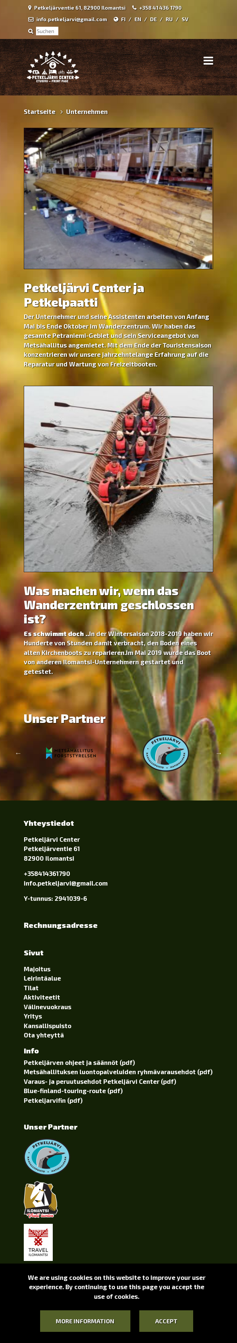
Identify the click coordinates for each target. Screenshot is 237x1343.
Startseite (40, 111)
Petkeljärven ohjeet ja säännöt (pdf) (79, 1062)
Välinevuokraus (47, 1006)
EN (137, 19)
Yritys (33, 1016)
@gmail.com (89, 883)
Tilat (31, 987)
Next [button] (219, 753)
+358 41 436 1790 (160, 7)
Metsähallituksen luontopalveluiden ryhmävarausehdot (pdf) (118, 1071)
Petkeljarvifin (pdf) (53, 1100)
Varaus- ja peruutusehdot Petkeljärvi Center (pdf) (100, 1081)
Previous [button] (18, 753)
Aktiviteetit (42, 997)
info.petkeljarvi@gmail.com (71, 19)
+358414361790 (47, 873)
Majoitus (37, 968)
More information (85, 1320)
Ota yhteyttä (44, 1035)
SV (185, 19)
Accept (166, 1320)
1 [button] (113, 777)
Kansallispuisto (47, 1025)
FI (123, 19)
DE (153, 19)
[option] (71, 753)
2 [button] (124, 777)
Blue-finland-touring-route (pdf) (73, 1090)
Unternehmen (87, 111)
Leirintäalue (42, 978)
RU (169, 19)
